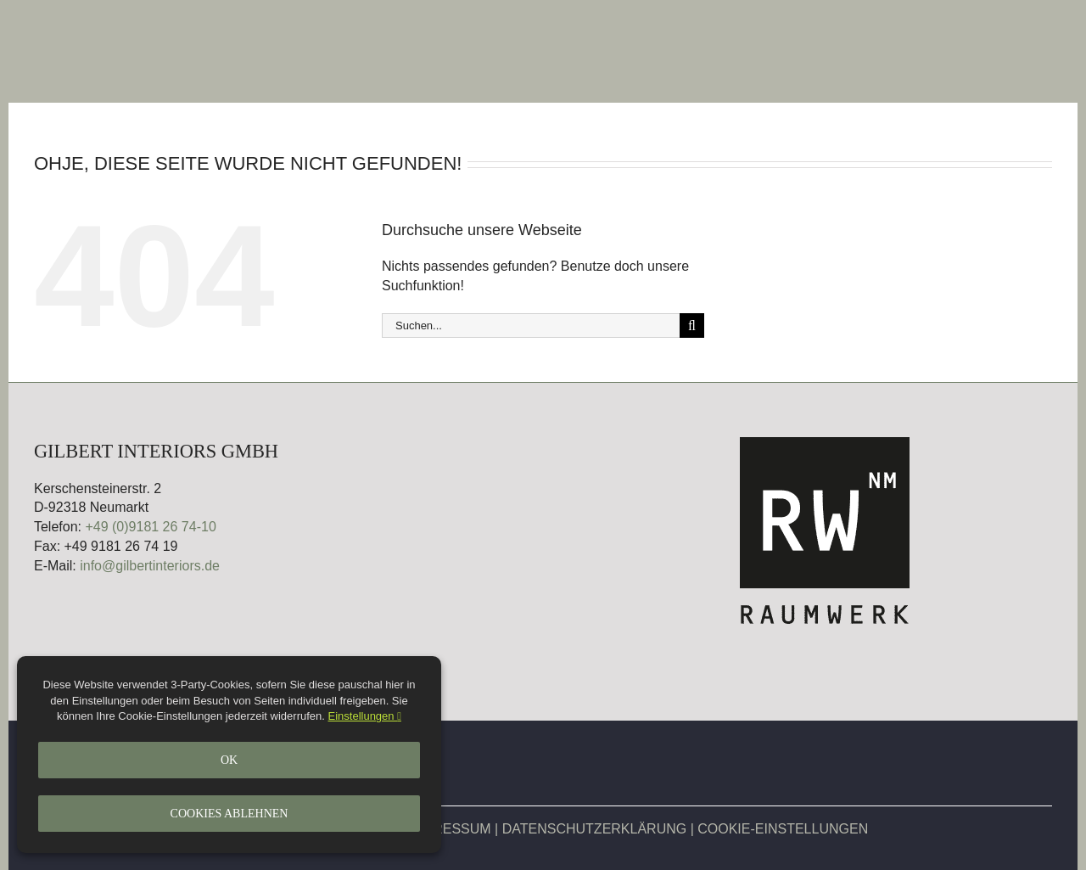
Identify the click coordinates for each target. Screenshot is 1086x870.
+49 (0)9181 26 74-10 (150, 526)
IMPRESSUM (450, 829)
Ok (229, 760)
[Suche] (692, 325)
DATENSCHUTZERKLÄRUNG (594, 829)
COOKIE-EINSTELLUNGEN (782, 829)
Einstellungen (364, 716)
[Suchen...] (531, 325)
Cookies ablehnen (229, 813)
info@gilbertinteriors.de (150, 565)
